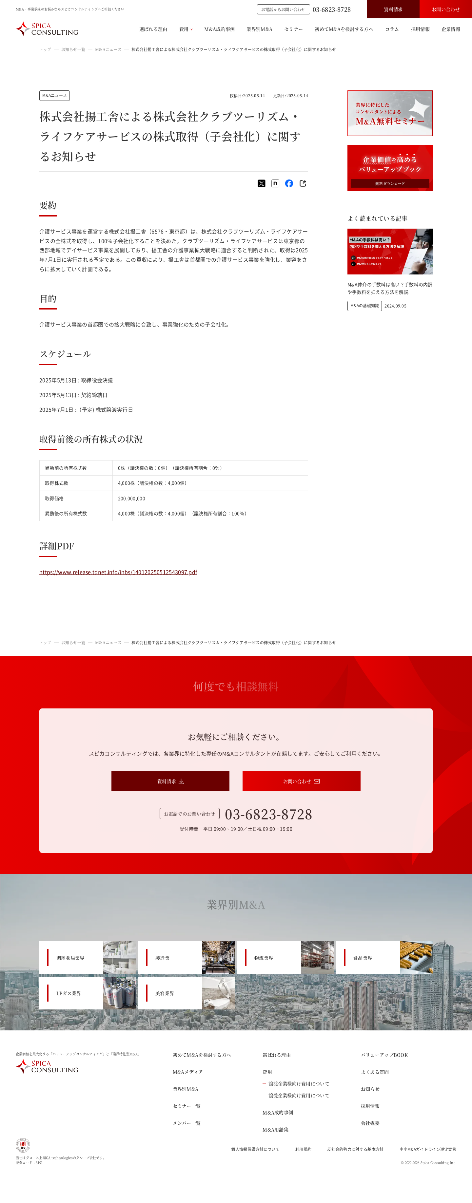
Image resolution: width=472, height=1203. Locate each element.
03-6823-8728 (332, 9)
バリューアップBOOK (384, 1054)
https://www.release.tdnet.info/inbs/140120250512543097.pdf (118, 572)
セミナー (293, 29)
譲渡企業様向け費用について (296, 1083)
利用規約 (303, 1149)
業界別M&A (259, 29)
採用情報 (420, 29)
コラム (392, 29)
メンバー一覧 (187, 1122)
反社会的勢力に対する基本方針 (355, 1149)
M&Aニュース (108, 49)
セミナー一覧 (187, 1105)
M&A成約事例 (219, 29)
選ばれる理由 (153, 29)
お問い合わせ (446, 9)
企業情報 (451, 29)
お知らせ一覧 (73, 49)
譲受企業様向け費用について (296, 1095)
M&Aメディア (188, 1071)
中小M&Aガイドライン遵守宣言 (428, 1149)
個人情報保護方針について (255, 1149)
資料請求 (393, 9)
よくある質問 (375, 1071)
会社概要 (370, 1122)
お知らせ (370, 1088)
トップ (45, 49)
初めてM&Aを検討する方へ (344, 29)
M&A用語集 (275, 1129)
